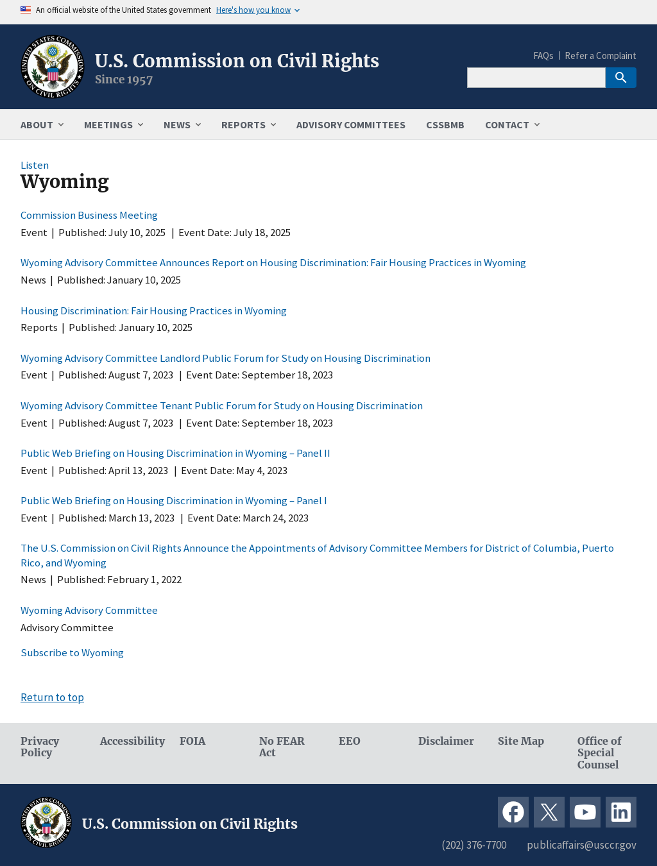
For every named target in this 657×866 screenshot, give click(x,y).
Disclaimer (446, 741)
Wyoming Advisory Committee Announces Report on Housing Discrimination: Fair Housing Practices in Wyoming (273, 262)
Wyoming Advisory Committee (89, 610)
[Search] (536, 77)
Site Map (521, 741)
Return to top (52, 697)
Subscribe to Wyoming (72, 652)
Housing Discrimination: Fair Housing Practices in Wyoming (154, 310)
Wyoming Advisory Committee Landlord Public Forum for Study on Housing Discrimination (226, 358)
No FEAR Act (282, 747)
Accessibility (129, 741)
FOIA (192, 741)
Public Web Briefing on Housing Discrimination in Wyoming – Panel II (175, 453)
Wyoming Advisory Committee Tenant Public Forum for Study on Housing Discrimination (222, 405)
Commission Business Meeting (89, 215)
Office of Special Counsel (599, 753)
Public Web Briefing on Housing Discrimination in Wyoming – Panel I (174, 500)
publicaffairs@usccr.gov (581, 845)
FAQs (543, 55)
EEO (350, 741)
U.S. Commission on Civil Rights (237, 61)
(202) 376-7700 (473, 845)
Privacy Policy (40, 747)
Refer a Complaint (600, 55)
